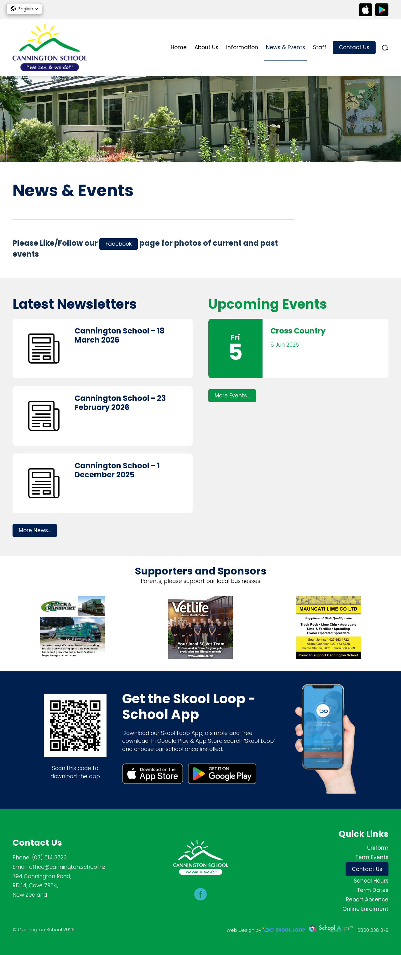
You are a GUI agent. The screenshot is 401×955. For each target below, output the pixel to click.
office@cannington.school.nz (67, 867)
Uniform (377, 848)
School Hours (371, 880)
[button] (24, 9)
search (385, 48)
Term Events (371, 857)
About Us (206, 47)
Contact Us (354, 47)
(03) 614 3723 (49, 857)
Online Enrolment (365, 909)
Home (179, 47)
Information (242, 47)
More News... (35, 530)
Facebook (119, 244)
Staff (319, 47)
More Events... (232, 395)
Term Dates (372, 890)
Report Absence (367, 899)
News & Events (285, 47)
